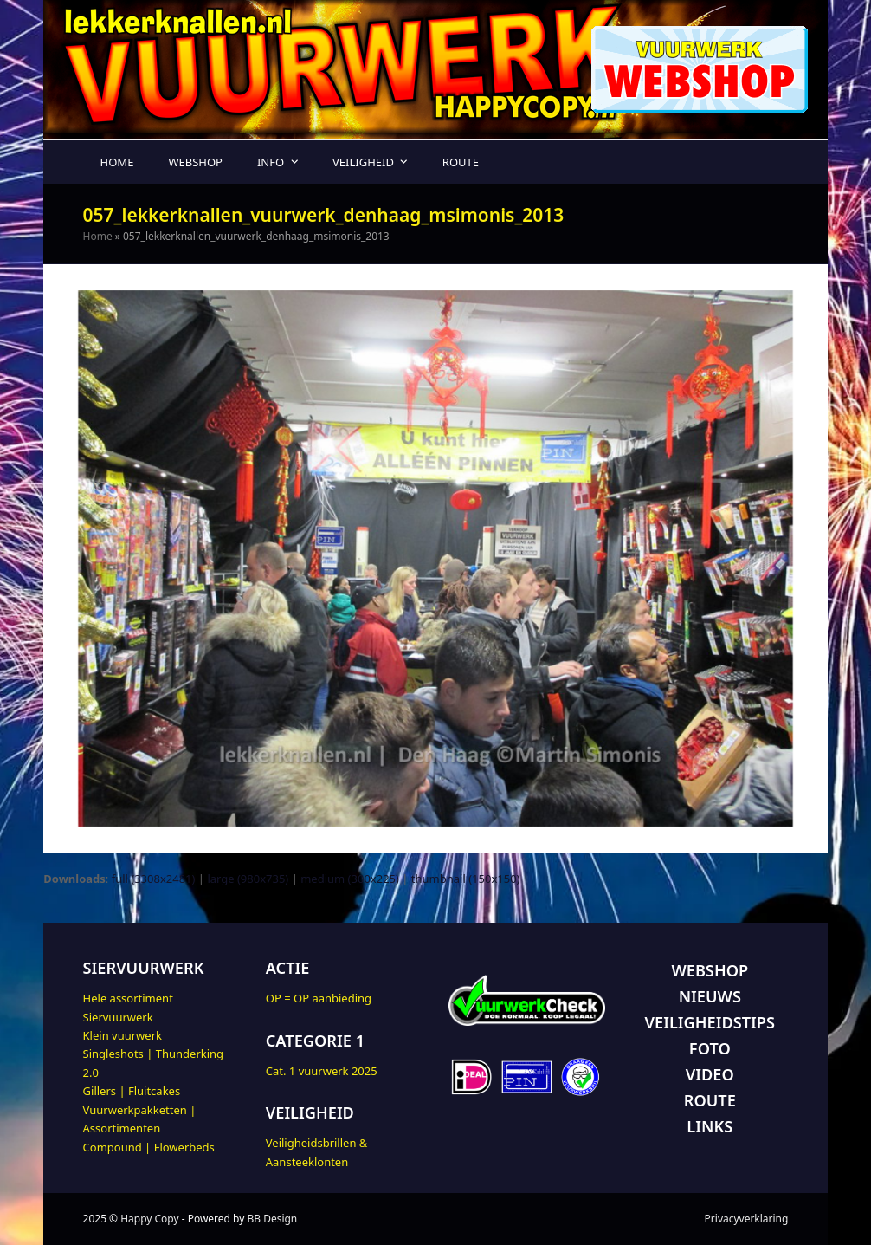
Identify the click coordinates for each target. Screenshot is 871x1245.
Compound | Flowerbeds (149, 1147)
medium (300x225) (349, 878)
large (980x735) (247, 878)
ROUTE (710, 1100)
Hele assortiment (128, 998)
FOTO (710, 1048)
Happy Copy (149, 1218)
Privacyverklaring (747, 1218)
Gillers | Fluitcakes (132, 1091)
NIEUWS (710, 996)
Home (98, 236)
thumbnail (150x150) (465, 878)
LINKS (709, 1126)
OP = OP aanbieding (318, 998)
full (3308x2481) (154, 878)
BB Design (272, 1218)
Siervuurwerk (118, 1017)
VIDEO (710, 1074)
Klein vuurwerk (122, 1035)
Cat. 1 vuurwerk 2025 (321, 1071)
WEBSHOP (709, 970)
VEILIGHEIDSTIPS (710, 1022)
